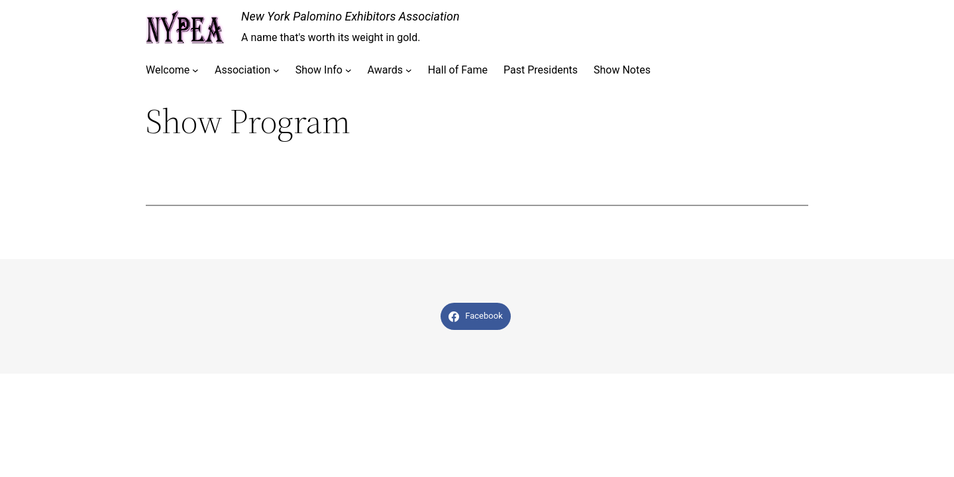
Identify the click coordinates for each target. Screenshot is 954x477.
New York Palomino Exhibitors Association (350, 16)
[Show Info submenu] (348, 70)
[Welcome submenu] (195, 70)
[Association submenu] (276, 70)
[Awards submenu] (408, 70)
